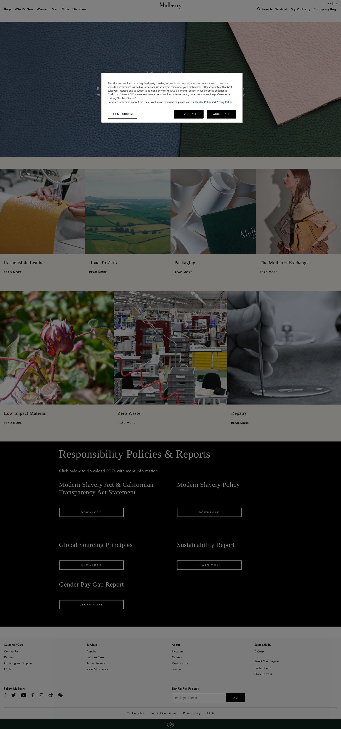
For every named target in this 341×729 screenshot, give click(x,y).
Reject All (189, 113)
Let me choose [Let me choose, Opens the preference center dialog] (123, 113)
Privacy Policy (224, 102)
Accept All (221, 113)
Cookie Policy (203, 102)
